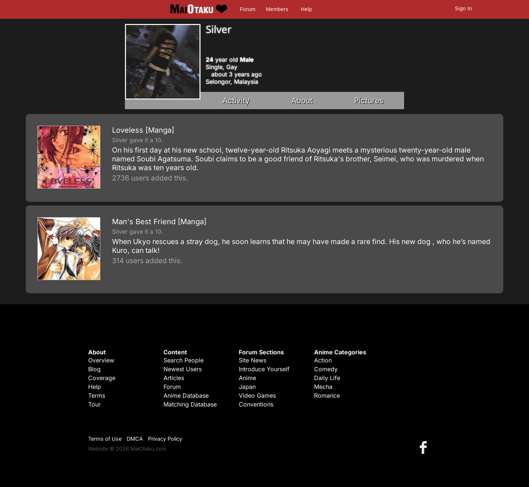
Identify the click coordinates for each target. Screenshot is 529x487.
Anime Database (186, 395)
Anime (247, 378)
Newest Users (182, 369)
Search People (183, 360)
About (302, 100)
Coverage (101, 378)
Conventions (256, 404)
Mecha (323, 386)
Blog (94, 369)
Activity (236, 100)
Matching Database (190, 404)
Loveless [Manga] (143, 130)
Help (306, 9)
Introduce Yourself (264, 369)
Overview (101, 360)
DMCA (135, 439)
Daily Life (327, 378)
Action (323, 360)
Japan (247, 386)
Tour (94, 404)
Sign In (463, 8)
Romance (327, 395)
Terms (96, 395)
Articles (173, 378)
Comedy (326, 369)
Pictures (369, 100)
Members (277, 9)
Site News (252, 360)
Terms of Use (105, 439)
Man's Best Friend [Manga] (159, 221)
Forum (247, 9)
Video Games (257, 395)
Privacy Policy (165, 439)
